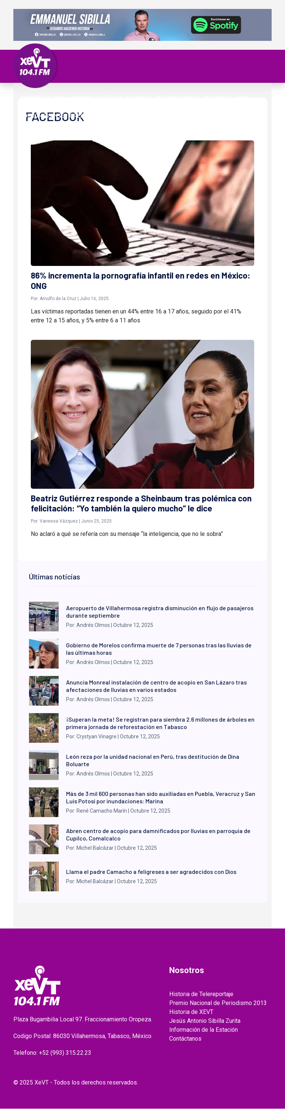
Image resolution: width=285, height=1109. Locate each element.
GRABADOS (168, 107)
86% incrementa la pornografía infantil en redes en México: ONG (141, 280)
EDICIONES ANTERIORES (52, 116)
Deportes (34, 107)
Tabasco (81, 98)
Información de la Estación (203, 1030)
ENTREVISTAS (204, 107)
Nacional (139, 98)
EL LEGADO (134, 107)
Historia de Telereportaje (201, 994)
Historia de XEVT (191, 1012)
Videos (106, 107)
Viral (244, 98)
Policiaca (218, 98)
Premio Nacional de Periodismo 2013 (218, 1003)
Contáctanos (185, 1039)
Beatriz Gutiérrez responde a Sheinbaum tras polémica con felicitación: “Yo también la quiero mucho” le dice (141, 504)
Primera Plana (43, 98)
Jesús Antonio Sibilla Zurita (204, 1021)
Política (109, 98)
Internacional (178, 98)
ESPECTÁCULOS (72, 107)
